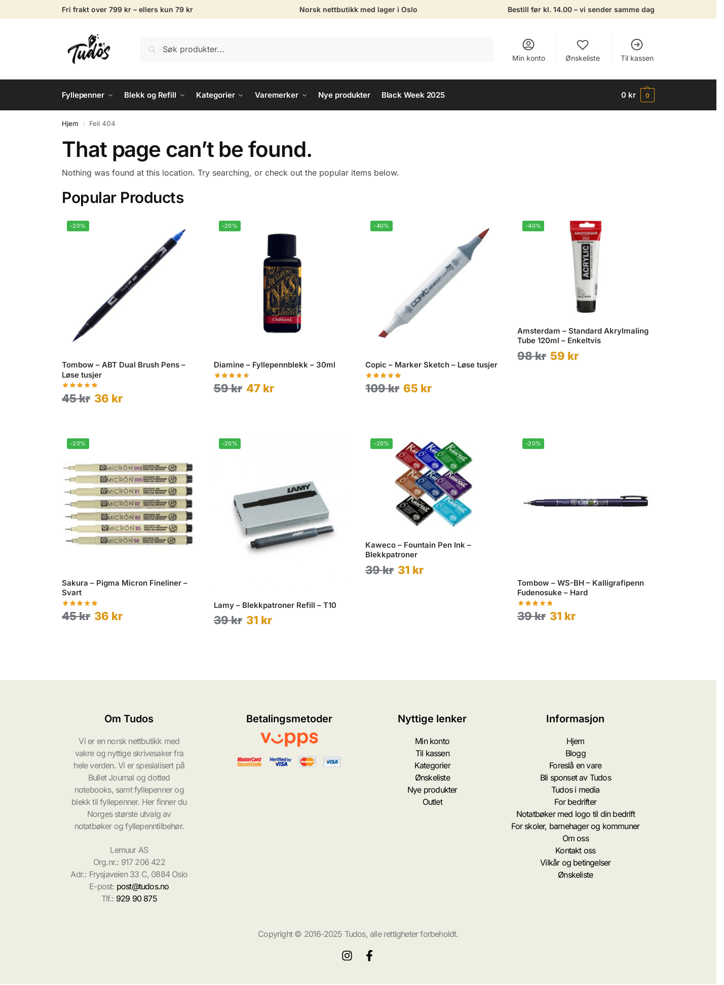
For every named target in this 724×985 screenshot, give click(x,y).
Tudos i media (575, 790)
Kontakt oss (575, 850)
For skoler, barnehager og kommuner (575, 826)
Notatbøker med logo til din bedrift (575, 814)
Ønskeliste (582, 49)
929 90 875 (136, 898)
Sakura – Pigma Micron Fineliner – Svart (124, 588)
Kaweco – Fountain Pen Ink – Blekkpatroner (418, 550)
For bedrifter (575, 802)
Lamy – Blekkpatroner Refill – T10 (275, 605)
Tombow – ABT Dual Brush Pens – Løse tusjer (123, 370)
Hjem (70, 123)
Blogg (575, 753)
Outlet (432, 802)
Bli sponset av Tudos (575, 777)
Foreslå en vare (575, 765)
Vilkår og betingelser (575, 862)
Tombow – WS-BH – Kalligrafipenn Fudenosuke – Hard (580, 588)
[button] (638, 95)
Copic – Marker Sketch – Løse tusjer (431, 365)
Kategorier (432, 765)
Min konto (528, 49)
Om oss (575, 838)
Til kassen (637, 49)
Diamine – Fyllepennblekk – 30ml (274, 365)
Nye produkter (432, 790)
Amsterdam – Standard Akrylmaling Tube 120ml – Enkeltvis (583, 336)
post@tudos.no (143, 886)
